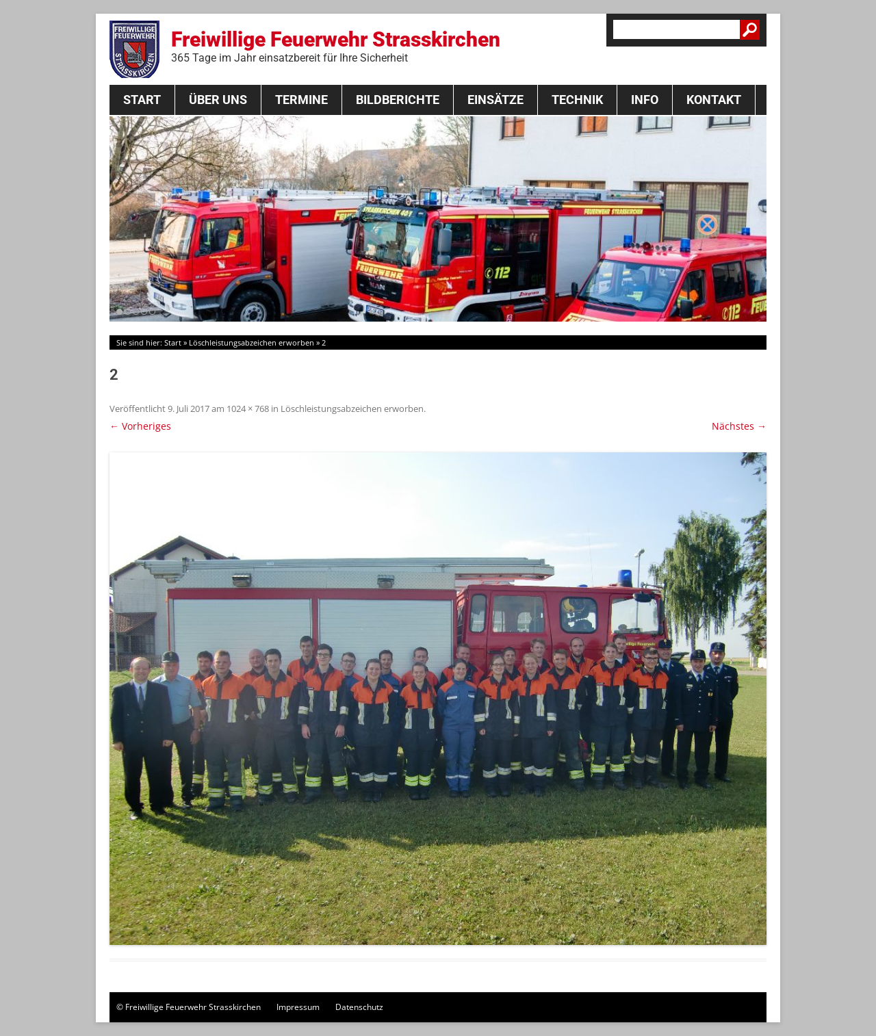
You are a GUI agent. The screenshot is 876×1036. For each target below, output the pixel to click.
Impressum (298, 1007)
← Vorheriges (140, 425)
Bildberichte (397, 99)
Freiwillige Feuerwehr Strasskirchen (335, 45)
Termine (301, 99)
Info (644, 99)
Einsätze (495, 99)
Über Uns (218, 99)
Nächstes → (739, 425)
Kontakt (713, 99)
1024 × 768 (248, 408)
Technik (577, 99)
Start (142, 99)
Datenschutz (359, 1007)
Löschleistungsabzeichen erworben (251, 342)
